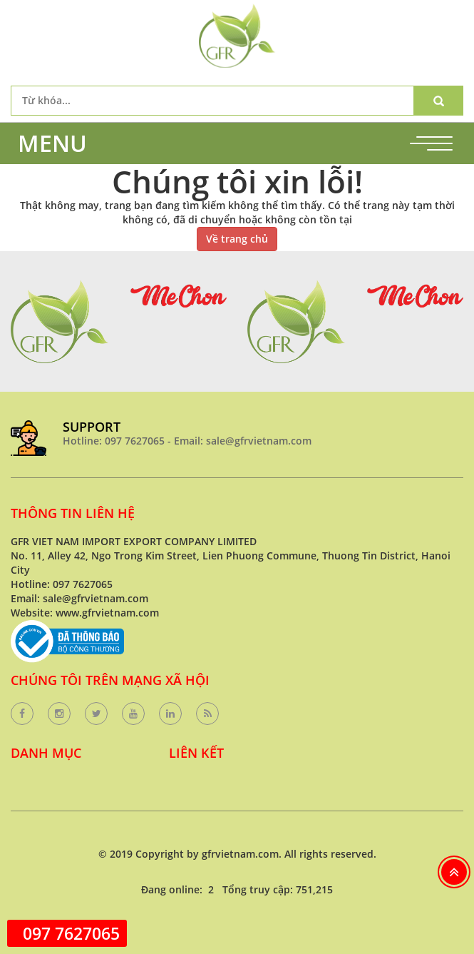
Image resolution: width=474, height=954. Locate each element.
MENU (52, 143)
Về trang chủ (237, 238)
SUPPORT (91, 426)
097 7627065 (71, 933)
